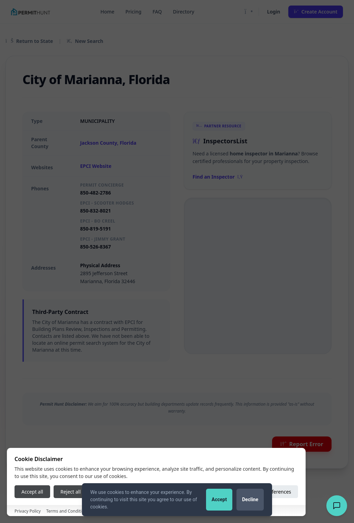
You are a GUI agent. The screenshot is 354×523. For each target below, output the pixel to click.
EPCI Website (96, 166)
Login (273, 11)
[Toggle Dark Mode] (249, 11)
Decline (250, 499)
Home (107, 11)
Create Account (315, 11)
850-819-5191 (95, 228)
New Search (85, 41)
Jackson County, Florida (108, 142)
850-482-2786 (95, 192)
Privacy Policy (28, 511)
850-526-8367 (95, 246)
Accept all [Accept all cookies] (32, 491)
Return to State (29, 41)
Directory (183, 11)
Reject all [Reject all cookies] (70, 491)
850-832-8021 (95, 210)
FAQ (157, 11)
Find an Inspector (218, 176)
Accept (219, 499)
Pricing (133, 11)
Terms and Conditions (67, 511)
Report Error (301, 444)
